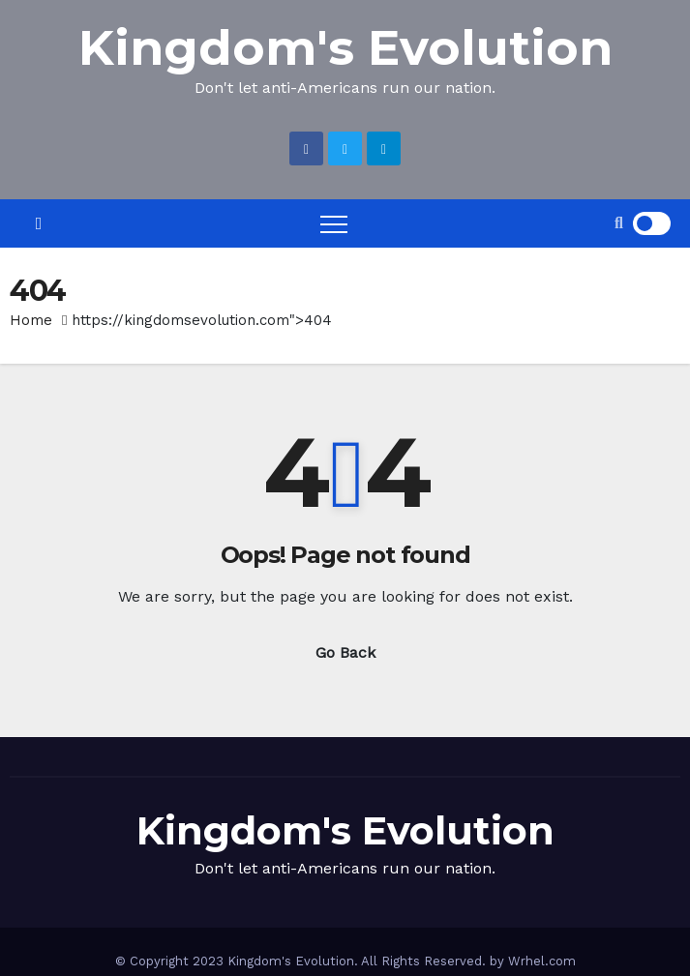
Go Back (345, 652)
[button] (619, 223)
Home (31, 320)
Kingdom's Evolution (345, 47)
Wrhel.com (542, 961)
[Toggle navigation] (334, 223)
